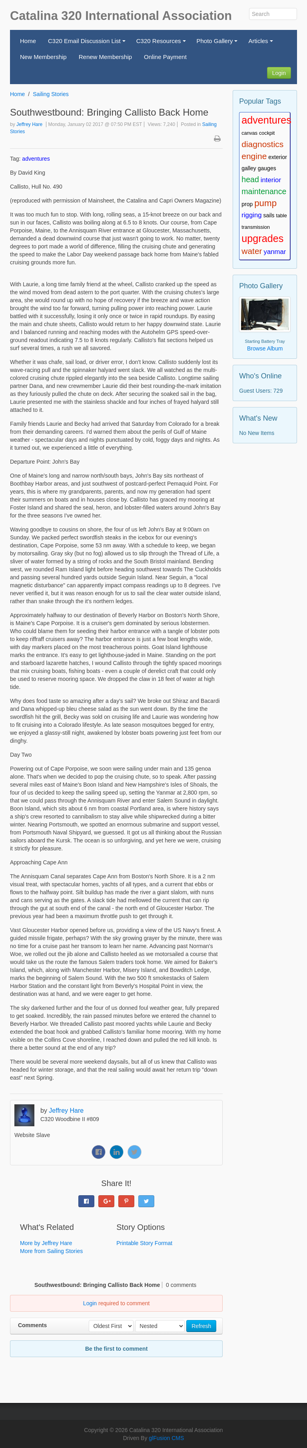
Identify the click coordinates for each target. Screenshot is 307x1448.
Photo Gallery (218, 43)
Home (28, 40)
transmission (255, 227)
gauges (267, 168)
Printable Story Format (144, 1243)
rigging (251, 215)
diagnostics (262, 144)
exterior (277, 157)
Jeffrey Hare (29, 124)
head (250, 179)
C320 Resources (162, 43)
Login (279, 73)
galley (248, 168)
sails (269, 215)
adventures (36, 158)
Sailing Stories (51, 94)
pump (265, 203)
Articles (261, 43)
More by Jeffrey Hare (46, 1243)
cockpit (267, 133)
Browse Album (265, 348)
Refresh (201, 1326)
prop (247, 204)
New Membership (43, 56)
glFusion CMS (166, 1438)
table (281, 215)
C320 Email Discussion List (88, 43)
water (251, 251)
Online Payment (165, 56)
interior (271, 180)
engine (254, 156)
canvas (249, 133)
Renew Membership (105, 56)
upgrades (262, 238)
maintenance (263, 191)
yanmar (275, 252)
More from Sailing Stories (51, 1251)
